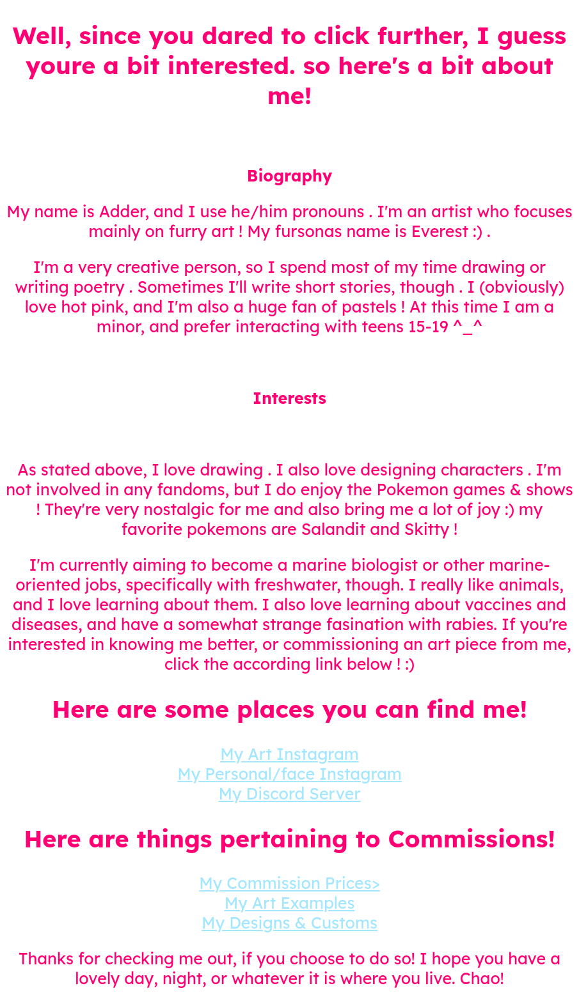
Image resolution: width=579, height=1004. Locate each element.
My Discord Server (289, 793)
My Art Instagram (289, 754)
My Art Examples (290, 903)
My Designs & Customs (289, 922)
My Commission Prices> (289, 883)
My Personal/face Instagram (289, 774)
